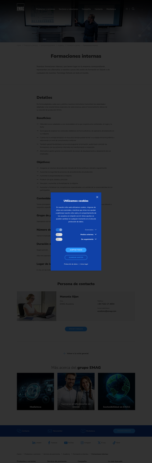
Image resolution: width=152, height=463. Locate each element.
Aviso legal (84, 264)
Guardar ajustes (76, 257)
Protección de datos (71, 264)
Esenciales (89, 230)
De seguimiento (87, 239)
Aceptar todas (76, 250)
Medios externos (86, 234)
